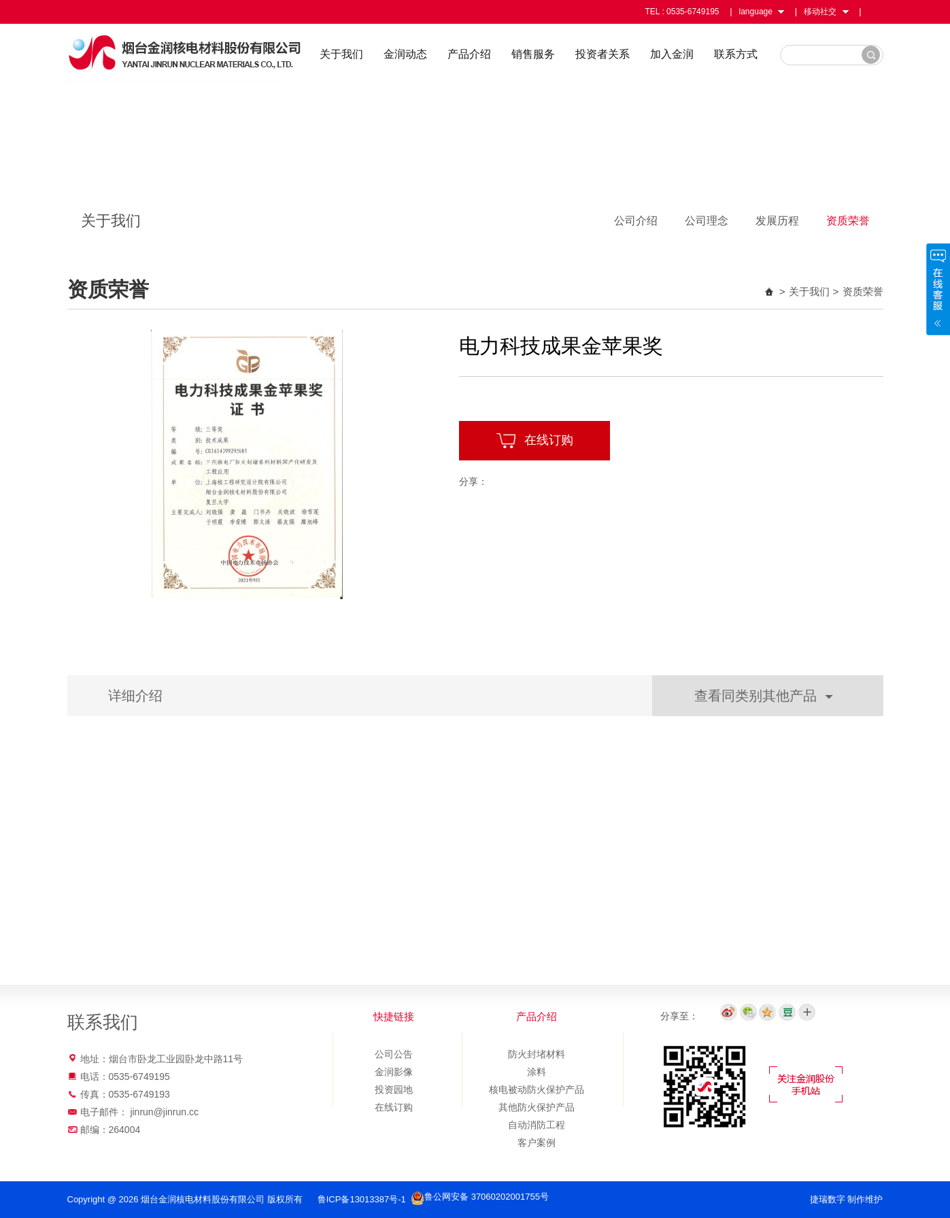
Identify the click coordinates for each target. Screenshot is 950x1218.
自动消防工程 (536, 1124)
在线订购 (534, 440)
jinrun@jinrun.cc (164, 1111)
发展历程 (777, 220)
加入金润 (672, 54)
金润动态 (405, 54)
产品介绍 (469, 54)
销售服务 (533, 54)
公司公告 (394, 1054)
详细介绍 (135, 695)
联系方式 (736, 54)
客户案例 (537, 1142)
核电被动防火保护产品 (536, 1089)
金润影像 (394, 1071)
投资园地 (394, 1089)
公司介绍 (636, 220)
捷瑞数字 (827, 1199)
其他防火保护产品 (536, 1107)
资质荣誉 (848, 220)
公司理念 (706, 220)
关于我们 (341, 54)
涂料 (536, 1071)
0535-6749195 (692, 11)
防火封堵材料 (536, 1054)
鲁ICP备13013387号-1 (363, 1199)
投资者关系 (602, 54)
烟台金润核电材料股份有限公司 (184, 53)
